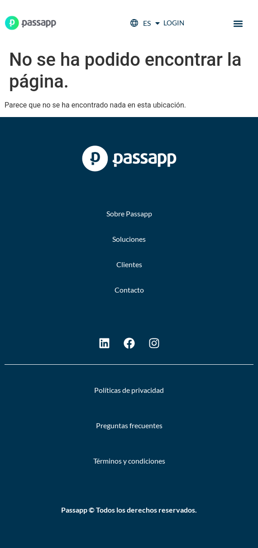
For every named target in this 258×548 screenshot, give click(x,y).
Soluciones (129, 239)
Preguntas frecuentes (129, 425)
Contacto (129, 289)
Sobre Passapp (129, 213)
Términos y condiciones (129, 460)
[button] (238, 23)
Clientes (129, 264)
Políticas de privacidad (129, 390)
